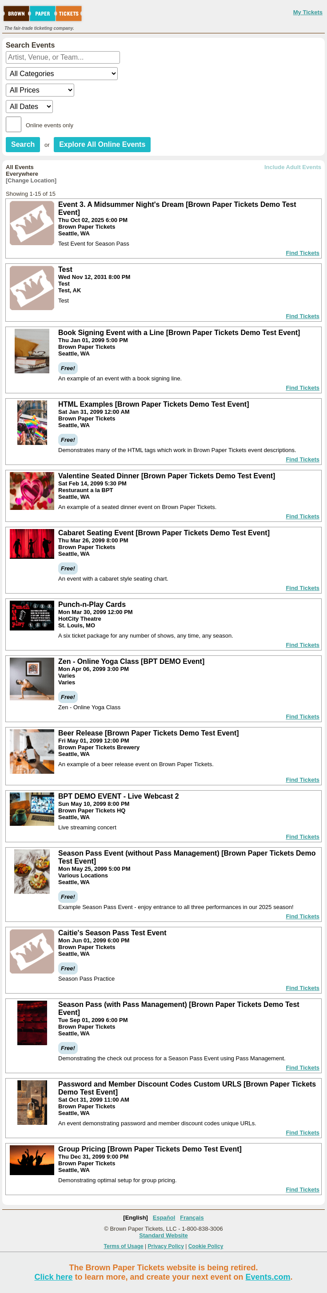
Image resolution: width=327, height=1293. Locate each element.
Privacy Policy (166, 1246)
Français (191, 1217)
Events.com (268, 1277)
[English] (135, 1217)
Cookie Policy (205, 1246)
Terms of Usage (124, 1246)
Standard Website (163, 1235)
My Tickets (308, 12)
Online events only (49, 125)
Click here (53, 1277)
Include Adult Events (292, 167)
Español (164, 1217)
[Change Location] (31, 180)
